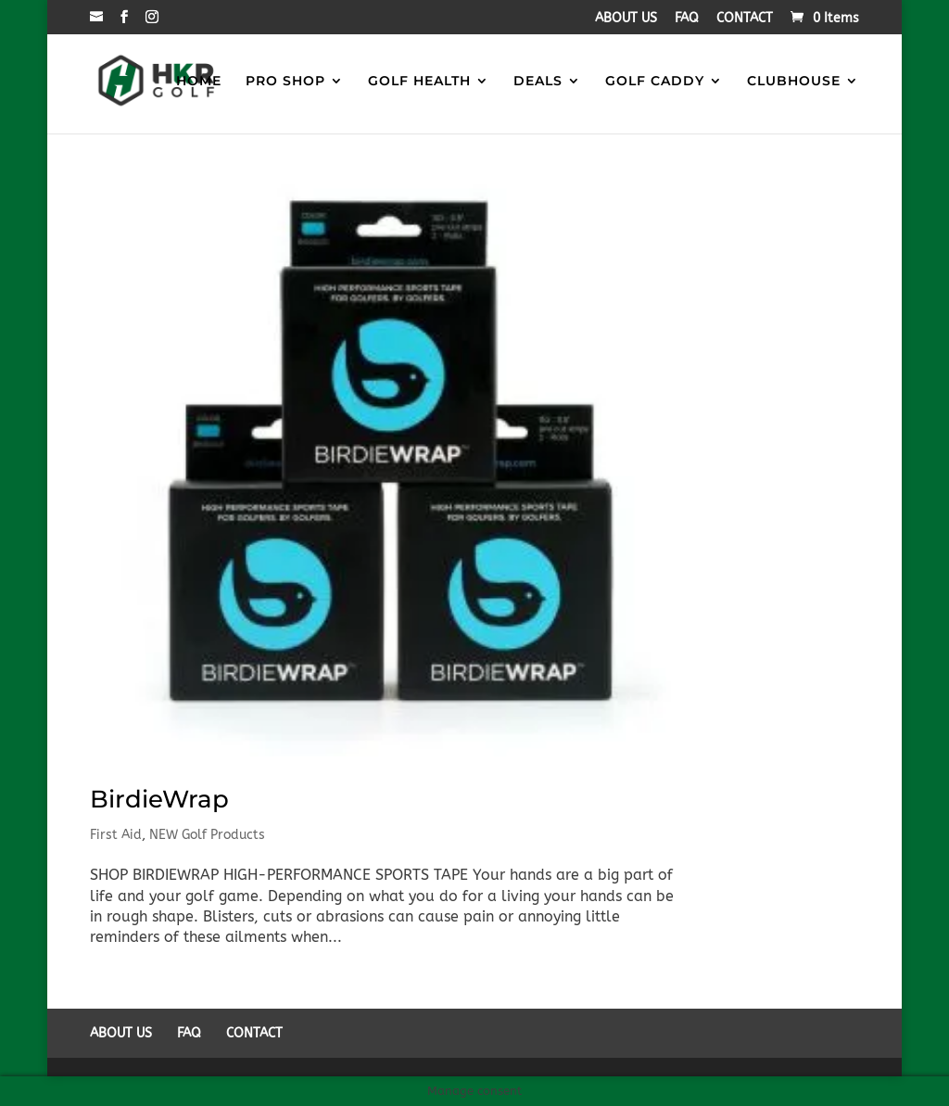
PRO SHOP (285, 81)
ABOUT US (626, 19)
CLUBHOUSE (794, 81)
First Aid (116, 835)
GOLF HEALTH (419, 81)
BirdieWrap (159, 799)
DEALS (538, 81)
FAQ (687, 19)
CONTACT (744, 19)
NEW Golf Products (207, 835)
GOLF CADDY (654, 81)
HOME (198, 81)
